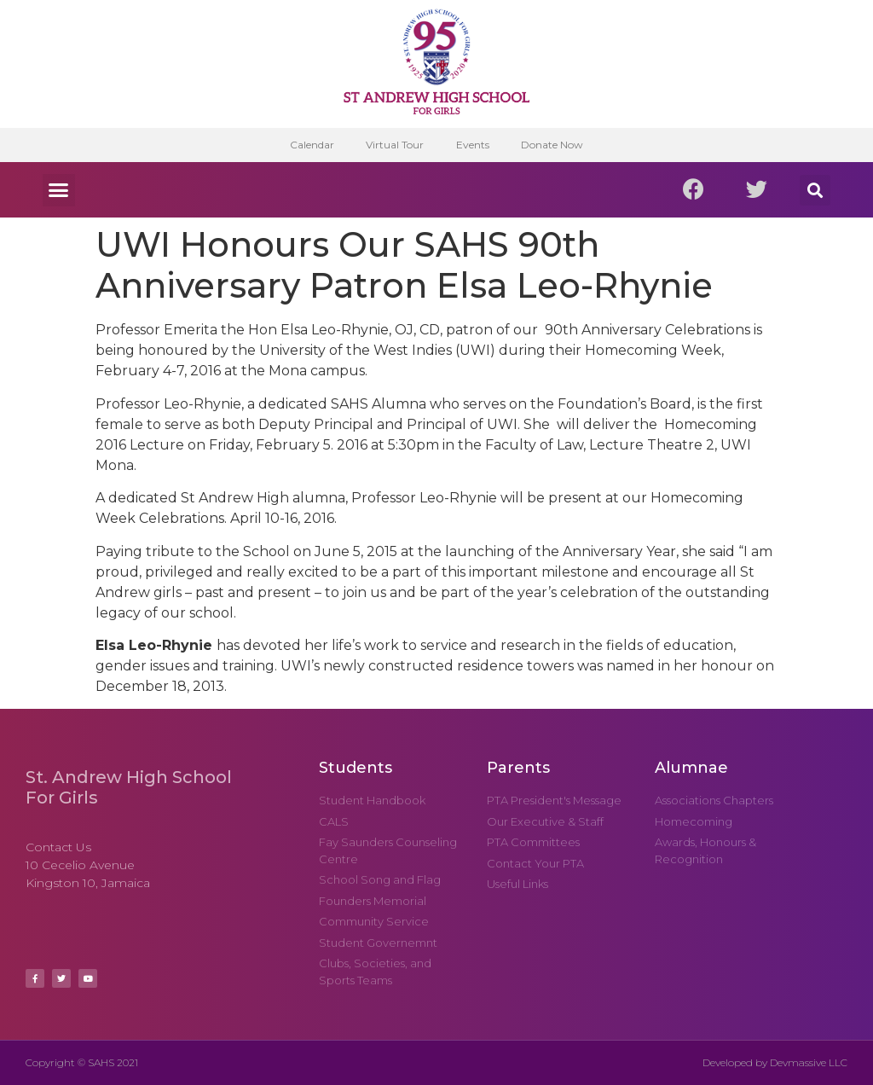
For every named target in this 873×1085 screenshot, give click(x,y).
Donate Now (555, 144)
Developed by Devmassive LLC (774, 1062)
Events (473, 144)
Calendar (308, 144)
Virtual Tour (394, 144)
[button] (59, 190)
